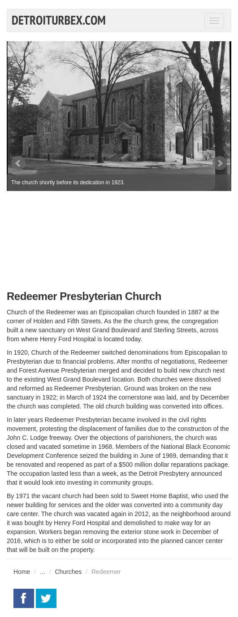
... (42, 571)
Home (21, 571)
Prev (18, 163)
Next (219, 163)
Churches (68, 571)
